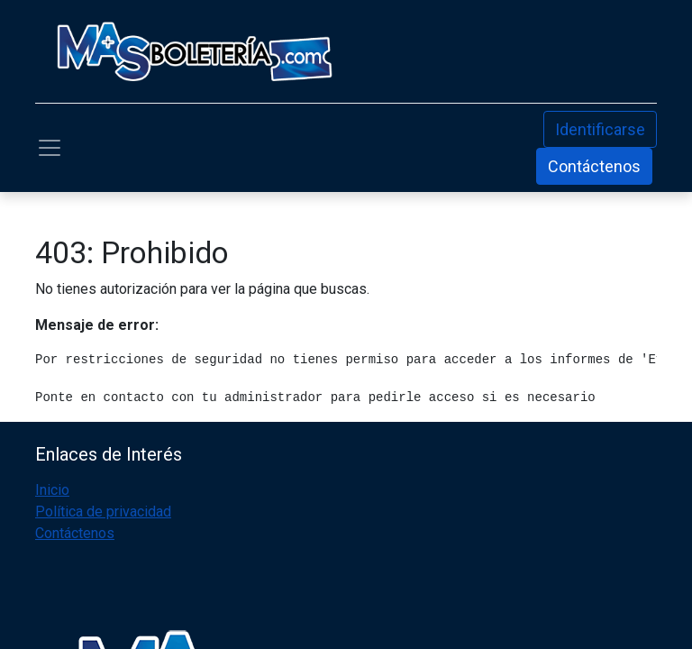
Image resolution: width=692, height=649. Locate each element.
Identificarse (600, 129)
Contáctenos (594, 166)
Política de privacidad (103, 511)
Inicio (52, 489)
